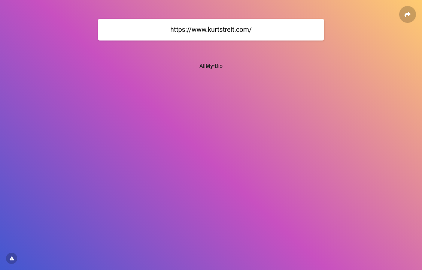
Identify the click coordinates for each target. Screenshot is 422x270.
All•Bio (211, 66)
